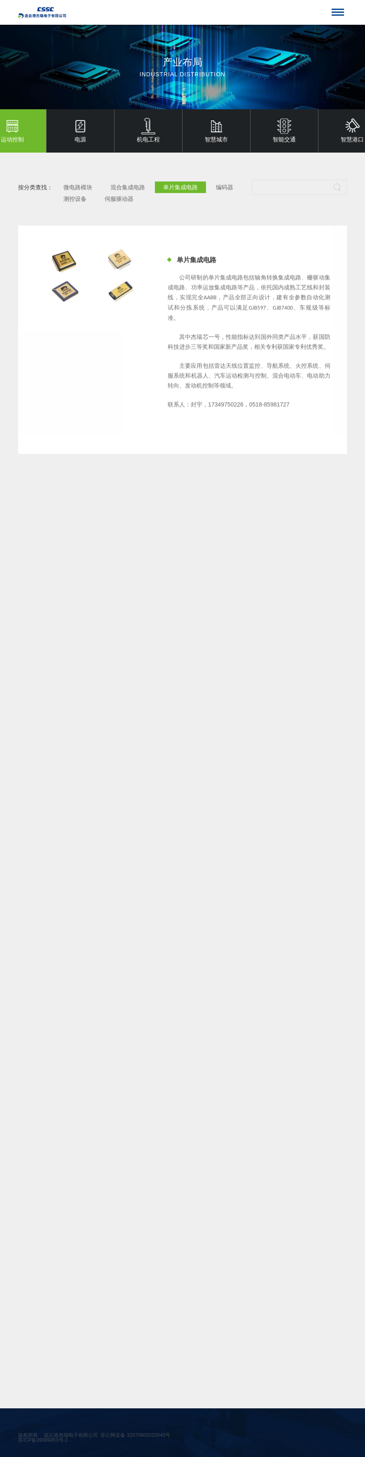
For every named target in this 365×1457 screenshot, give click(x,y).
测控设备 (75, 199)
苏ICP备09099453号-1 (43, 1440)
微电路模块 (77, 188)
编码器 (224, 188)
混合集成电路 (127, 188)
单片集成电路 (180, 188)
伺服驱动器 (119, 199)
